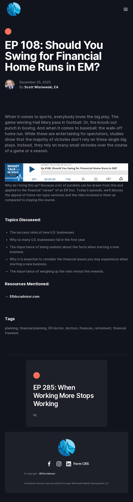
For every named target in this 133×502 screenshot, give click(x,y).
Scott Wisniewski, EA (41, 87)
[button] (124, 9)
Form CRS (81, 464)
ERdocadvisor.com (24, 296)
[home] (13, 9)
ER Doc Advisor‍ (47, 473)
